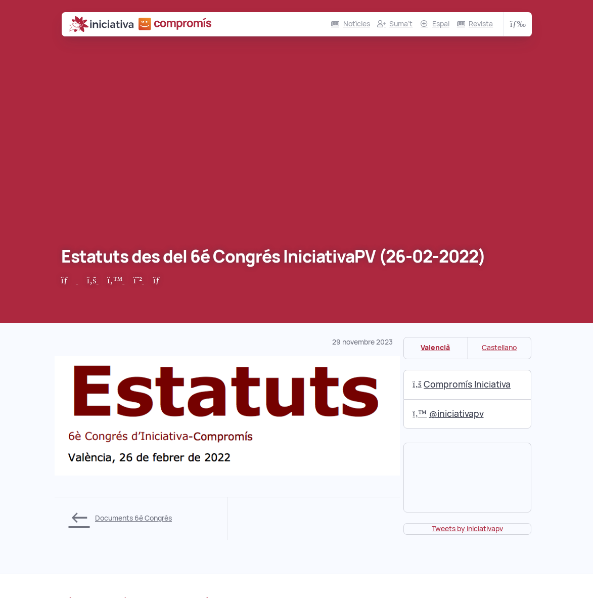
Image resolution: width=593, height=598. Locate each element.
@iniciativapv (448, 413)
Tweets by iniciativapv (467, 528)
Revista (481, 23)
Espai (440, 23)
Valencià (435, 347)
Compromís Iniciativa (462, 384)
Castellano (499, 347)
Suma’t (401, 23)
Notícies (356, 23)
